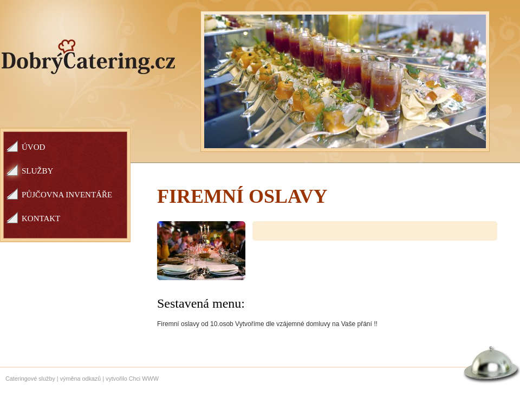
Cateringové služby (30, 378)
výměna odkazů (80, 378)
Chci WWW (144, 378)
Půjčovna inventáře (67, 194)
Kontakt (41, 218)
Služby (37, 171)
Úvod (33, 147)
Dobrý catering (89, 57)
